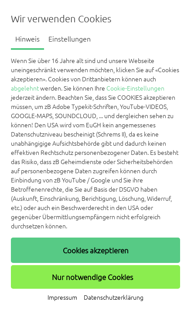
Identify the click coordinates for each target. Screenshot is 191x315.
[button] (95, 250)
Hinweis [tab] (27, 39)
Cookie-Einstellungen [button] (135, 88)
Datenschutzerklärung (113, 297)
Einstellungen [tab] (69, 39)
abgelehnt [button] (25, 88)
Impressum (62, 297)
